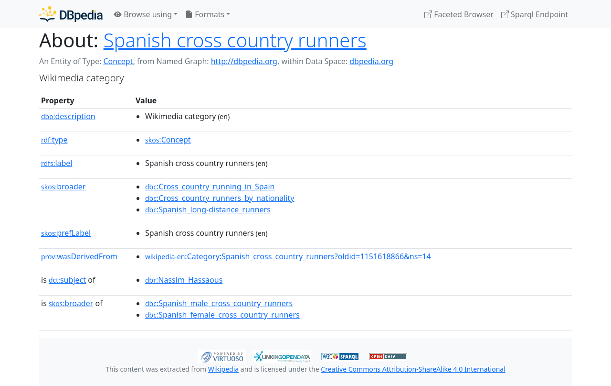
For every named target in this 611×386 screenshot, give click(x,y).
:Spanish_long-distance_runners (208, 209)
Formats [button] (204, 14)
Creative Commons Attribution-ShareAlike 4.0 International (413, 369)
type (54, 139)
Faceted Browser (459, 14)
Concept (118, 61)
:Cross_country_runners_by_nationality (220, 198)
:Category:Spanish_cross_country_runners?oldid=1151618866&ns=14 (288, 256)
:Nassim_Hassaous (183, 280)
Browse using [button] (143, 14)
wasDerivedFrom (79, 256)
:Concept (168, 139)
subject (67, 280)
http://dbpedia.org (244, 61)
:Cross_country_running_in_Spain (210, 186)
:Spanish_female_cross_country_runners (222, 314)
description (68, 116)
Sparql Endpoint (534, 14)
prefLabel (66, 233)
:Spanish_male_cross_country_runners (219, 303)
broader (63, 186)
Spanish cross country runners (235, 40)
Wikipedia (223, 369)
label (57, 163)
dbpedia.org (371, 61)
